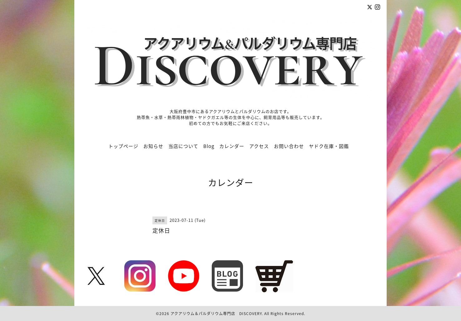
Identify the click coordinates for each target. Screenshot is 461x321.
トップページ (123, 146)
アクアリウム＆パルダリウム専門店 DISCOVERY (216, 313)
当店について (183, 146)
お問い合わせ (289, 146)
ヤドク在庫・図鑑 (329, 146)
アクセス (259, 146)
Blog (208, 146)
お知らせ (153, 146)
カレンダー (231, 146)
